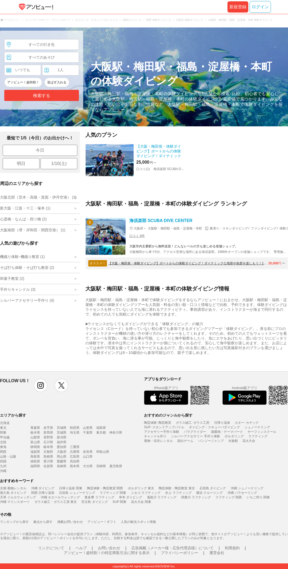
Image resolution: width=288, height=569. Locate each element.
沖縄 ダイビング (42, 488)
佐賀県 (48, 466)
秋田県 (74, 428)
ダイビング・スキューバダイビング (214, 427)
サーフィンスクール (261, 432)
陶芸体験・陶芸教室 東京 (177, 488)
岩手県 (48, 428)
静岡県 (35, 447)
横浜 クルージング (209, 493)
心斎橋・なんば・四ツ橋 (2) (23, 219)
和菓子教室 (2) (12, 278)
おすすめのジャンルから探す (168, 415)
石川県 (48, 442)
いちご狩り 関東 (258, 497)
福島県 (101, 428)
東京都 (101, 432)
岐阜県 (48, 447)
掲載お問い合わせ (70, 522)
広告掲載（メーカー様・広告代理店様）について (172, 548)
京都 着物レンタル (13, 488)
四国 (3, 461)
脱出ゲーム (185, 441)
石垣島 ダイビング (212, 488)
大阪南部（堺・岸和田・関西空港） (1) (32, 230)
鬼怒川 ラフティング (162, 497)
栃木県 (35, 432)
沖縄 (3, 471)
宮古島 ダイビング (94, 502)
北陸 (3, 442)
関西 (3, 452)
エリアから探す (13, 415)
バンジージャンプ (211, 441)
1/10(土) (59, 163)
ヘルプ (81, 548)
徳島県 (35, 461)
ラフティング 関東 (113, 493)
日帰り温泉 (222, 423)
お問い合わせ (109, 548)
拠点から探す (43, 522)
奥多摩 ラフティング (99, 497)
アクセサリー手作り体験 (161, 432)
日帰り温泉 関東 (70, 488)
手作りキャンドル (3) (17, 289)
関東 (3, 432)
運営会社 (216, 553)
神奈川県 (115, 432)
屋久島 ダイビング (13, 493)
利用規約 (232, 548)
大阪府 (61, 452)
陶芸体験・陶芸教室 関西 (105, 488)
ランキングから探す (14, 522)
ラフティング (257, 436)
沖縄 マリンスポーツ (15, 502)
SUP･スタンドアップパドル (164, 427)
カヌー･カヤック (247, 423)
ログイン (260, 7)
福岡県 (35, 466)
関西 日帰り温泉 (42, 493)
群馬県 (48, 432)
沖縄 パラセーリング (242, 493)
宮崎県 (101, 466)
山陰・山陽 (8, 456)
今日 (40, 150)
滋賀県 (35, 452)
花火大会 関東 (141, 502)
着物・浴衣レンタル (158, 441)
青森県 (35, 428)
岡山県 (61, 456)
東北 (3, 428)
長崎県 (61, 466)
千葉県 (88, 432)
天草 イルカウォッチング (18, 497)
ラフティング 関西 (228, 497)
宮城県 (61, 428)
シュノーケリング (257, 427)
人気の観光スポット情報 (138, 522)
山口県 (88, 456)
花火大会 (248, 441)
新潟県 (61, 437)
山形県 (88, 428)
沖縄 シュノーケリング (247, 488)
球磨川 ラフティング (196, 497)
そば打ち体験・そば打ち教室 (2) (27, 267)
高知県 (74, 461)
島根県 (48, 456)
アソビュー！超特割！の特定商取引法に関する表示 (107, 553)
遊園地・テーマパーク (227, 432)
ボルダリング (234, 436)
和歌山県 (102, 452)
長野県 (48, 437)
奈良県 (88, 452)
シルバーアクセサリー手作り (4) (27, 300)
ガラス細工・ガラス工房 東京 (55, 502)
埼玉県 (74, 432)
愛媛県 (61, 461)
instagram (40, 385)
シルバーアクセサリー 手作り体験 (195, 436)
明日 (21, 163)
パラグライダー (195, 432)
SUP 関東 (119, 502)
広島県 (74, 456)
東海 (3, 447)
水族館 (233, 441)
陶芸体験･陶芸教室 (157, 423)
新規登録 (237, 7)
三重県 (74, 447)
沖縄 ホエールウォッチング (60, 497)
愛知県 (61, 447)
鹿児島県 (115, 466)
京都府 (48, 452)
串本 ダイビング (130, 497)
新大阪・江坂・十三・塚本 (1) (25, 208)
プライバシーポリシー (179, 553)
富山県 (35, 442)
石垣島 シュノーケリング (77, 493)
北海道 (5, 423)
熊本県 (74, 466)
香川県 (48, 461)
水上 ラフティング (178, 493)
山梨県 (35, 437)
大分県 (88, 466)
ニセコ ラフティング (146, 493)
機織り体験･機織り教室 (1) (22, 257)
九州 (3, 466)
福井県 (61, 442)
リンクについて (51, 548)
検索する (41, 95)
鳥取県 (35, 456)
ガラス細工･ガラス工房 (192, 423)
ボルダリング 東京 (141, 488)
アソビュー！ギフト (101, 522)
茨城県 (61, 432)
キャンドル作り (155, 436)
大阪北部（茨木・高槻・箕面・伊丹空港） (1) (38, 197)
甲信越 (5, 437)
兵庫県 (74, 452)
